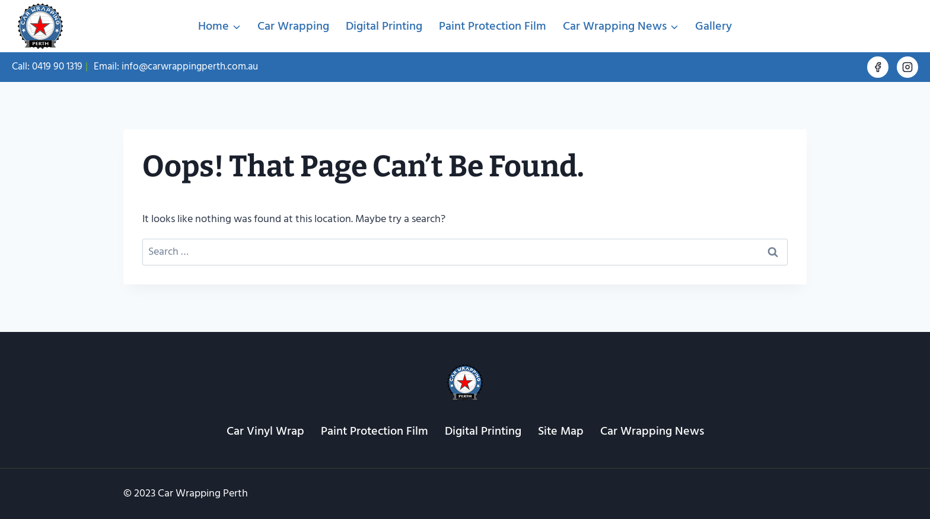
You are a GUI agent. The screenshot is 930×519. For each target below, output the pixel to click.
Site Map (561, 431)
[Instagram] (907, 67)
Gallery (713, 26)
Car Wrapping (293, 26)
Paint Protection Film (492, 26)
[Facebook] (877, 67)
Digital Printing (384, 26)
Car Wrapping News (652, 431)
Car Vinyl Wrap (265, 431)
